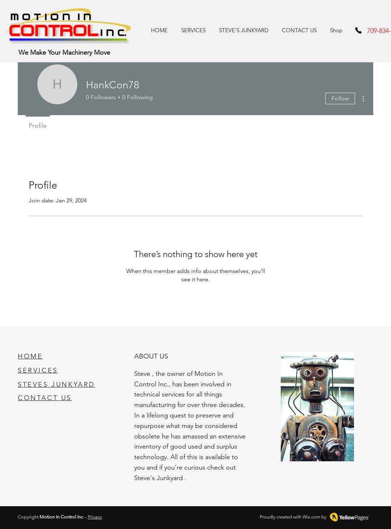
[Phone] (358, 30)
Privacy (95, 517)
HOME (30, 356)
